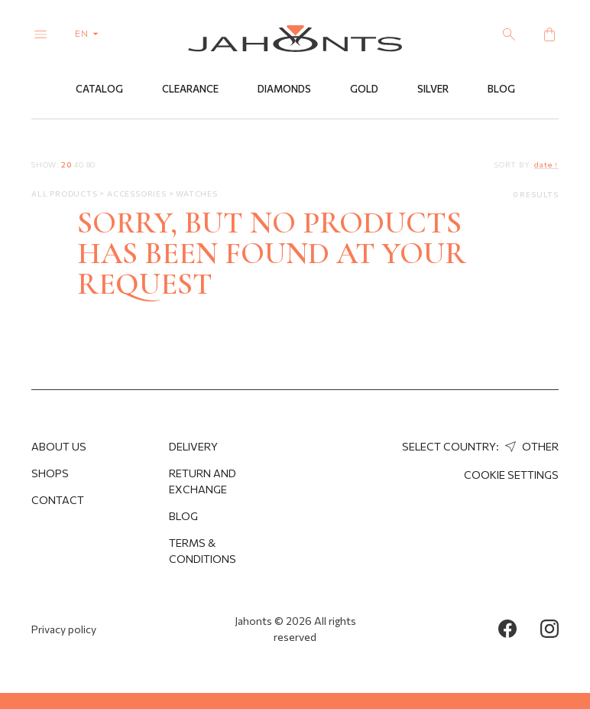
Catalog (99, 89)
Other (530, 446)
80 (91, 164)
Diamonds (284, 89)
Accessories (138, 193)
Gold (364, 89)
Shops (50, 473)
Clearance (190, 89)
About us (58, 446)
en (90, 33)
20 (66, 164)
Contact (57, 499)
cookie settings (511, 474)
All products (65, 193)
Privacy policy (63, 629)
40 (78, 164)
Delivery (193, 446)
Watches (197, 193)
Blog (501, 89)
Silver (433, 89)
